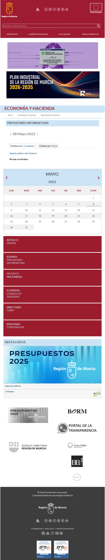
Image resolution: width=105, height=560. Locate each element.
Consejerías (29, 146)
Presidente (12, 34)
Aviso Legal (49, 529)
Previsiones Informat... (50, 115)
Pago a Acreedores (13, 386)
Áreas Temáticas (90, 34)
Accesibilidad (37, 529)
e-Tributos (9, 391)
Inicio (10, 115)
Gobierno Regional (38, 34)
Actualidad (64, 34)
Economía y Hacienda (27, 115)
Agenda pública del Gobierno (23, 153)
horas (54, 146)
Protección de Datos (65, 529)
